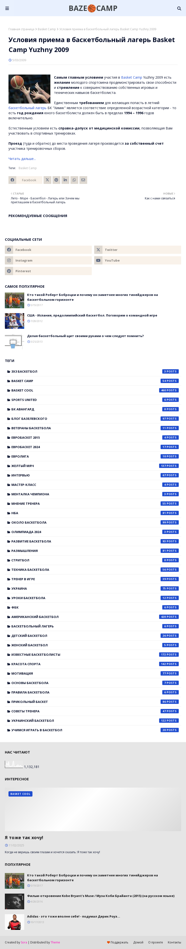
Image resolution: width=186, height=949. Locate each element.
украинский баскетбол (95, 720)
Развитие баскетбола (95, 541)
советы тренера (95, 711)
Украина (95, 588)
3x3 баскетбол (95, 371)
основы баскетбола (95, 683)
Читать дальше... (22, 158)
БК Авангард (95, 409)
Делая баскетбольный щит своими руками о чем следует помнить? (85, 336)
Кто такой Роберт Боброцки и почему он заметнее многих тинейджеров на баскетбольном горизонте (92, 297)
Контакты (174, 942)
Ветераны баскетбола (95, 428)
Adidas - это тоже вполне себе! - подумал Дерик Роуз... (73, 916)
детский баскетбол (95, 635)
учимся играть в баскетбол (95, 730)
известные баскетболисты (95, 654)
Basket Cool (95, 390)
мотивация (95, 673)
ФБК (95, 607)
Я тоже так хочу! (24, 837)
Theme (55, 942)
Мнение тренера (95, 503)
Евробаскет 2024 (95, 447)
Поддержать (117, 942)
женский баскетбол (95, 645)
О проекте (155, 942)
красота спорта (95, 664)
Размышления (95, 551)
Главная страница (21, 29)
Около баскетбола (95, 522)
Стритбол (95, 560)
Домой (138, 942)
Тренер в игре (95, 579)
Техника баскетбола (95, 569)
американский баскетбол (95, 617)
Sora (24, 942)
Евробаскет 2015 (95, 437)
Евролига (95, 456)
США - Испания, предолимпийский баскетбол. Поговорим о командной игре (92, 315)
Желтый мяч (95, 466)
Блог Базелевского (95, 418)
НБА (95, 513)
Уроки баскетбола (95, 598)
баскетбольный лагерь (27, 107)
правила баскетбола (95, 692)
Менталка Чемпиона (95, 494)
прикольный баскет (95, 702)
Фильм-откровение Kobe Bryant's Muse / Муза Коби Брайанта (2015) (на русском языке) (100, 896)
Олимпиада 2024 (95, 532)
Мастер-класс (95, 484)
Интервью (95, 475)
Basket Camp (47, 29)
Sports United (95, 400)
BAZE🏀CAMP (93, 8)
